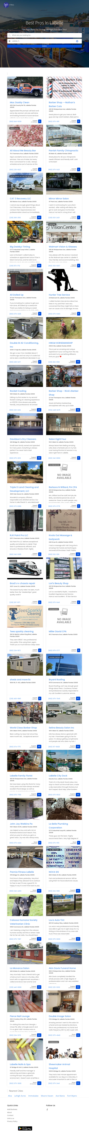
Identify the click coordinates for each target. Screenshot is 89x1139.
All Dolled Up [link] (17, 294)
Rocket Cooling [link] (18, 390)
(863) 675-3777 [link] (54, 650)
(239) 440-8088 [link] (15, 987)
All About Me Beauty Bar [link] (23, 150)
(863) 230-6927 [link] (15, 170)
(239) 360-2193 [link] (15, 218)
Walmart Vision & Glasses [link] (63, 246)
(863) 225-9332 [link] (54, 987)
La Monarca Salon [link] (19, 967)
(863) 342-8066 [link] (54, 458)
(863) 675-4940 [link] (54, 1035)
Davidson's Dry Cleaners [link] (23, 438)
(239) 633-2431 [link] (54, 218)
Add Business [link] (12, 1109)
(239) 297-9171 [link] (14, 602)
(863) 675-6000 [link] (54, 939)
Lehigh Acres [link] (20, 1095)
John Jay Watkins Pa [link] (21, 823)
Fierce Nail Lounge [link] (20, 1016)
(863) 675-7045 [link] (54, 699)
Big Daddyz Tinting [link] (20, 246)
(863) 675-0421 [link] (54, 170)
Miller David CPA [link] (58, 631)
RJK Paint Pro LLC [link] (19, 535)
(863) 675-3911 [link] (53, 121)
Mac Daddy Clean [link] (19, 102)
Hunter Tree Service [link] (59, 294)
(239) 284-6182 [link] (54, 362)
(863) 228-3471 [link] (15, 362)
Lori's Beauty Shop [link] (58, 583)
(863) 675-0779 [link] (54, 506)
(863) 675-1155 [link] (53, 843)
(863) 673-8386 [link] (15, 506)
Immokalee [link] (33, 1095)
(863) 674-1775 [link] (15, 747)
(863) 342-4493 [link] (15, 891)
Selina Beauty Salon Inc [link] (61, 727)
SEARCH (44, 46)
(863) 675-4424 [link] (15, 843)
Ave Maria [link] (60, 1095)
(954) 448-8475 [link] (54, 410)
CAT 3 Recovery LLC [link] (20, 198)
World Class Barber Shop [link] (23, 727)
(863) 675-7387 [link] (15, 939)
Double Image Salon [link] (60, 1016)
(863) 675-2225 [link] (15, 314)
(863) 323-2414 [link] (15, 410)
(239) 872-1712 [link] (14, 266)
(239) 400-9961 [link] (15, 699)
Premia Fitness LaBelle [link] (22, 871)
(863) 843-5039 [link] (15, 121)
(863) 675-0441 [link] (54, 602)
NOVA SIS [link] (54, 871)
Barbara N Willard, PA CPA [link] (63, 487)
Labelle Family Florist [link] (21, 775)
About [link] (9, 1112)
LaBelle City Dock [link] (58, 775)
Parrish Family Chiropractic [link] (63, 150)
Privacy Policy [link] (12, 1121)
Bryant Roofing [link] (57, 679)
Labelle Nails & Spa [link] (20, 1064)
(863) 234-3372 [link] (15, 1035)
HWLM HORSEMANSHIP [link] (61, 342)
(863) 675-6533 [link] (54, 795)
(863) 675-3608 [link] (15, 1083)
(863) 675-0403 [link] (54, 314)
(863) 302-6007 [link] (54, 266)
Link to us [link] (10, 1118)
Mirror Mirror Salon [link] (59, 198)
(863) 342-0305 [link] (15, 554)
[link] (8, 5)
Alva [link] (10, 1095)
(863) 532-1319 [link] (53, 554)
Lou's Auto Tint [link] (56, 919)
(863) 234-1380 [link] (54, 891)
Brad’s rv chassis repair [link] (22, 583)
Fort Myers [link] (72, 1095)
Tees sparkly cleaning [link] (22, 631)
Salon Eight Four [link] (57, 438)
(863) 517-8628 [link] (54, 747)
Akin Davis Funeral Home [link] (62, 967)
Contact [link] (10, 1115)
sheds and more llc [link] (20, 679)
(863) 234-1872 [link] (15, 650)
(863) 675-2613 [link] (15, 458)
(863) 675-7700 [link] (15, 795)
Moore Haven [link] (47, 1095)
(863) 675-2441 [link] (54, 1083)
